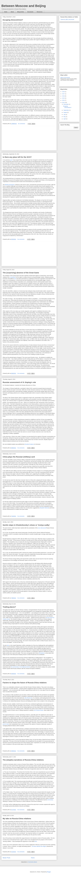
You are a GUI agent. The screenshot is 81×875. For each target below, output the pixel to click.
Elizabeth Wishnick (44, 507)
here (36, 841)
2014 (63, 100)
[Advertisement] (29, 138)
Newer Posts (6, 858)
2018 (63, 91)
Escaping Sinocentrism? (13, 20)
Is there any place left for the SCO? (17, 157)
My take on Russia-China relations (17, 819)
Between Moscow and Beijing (23, 6)
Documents (30, 11)
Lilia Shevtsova (28, 698)
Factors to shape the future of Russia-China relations (25, 683)
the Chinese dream (38, 710)
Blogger (49, 871)
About (12, 11)
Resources (39, 11)
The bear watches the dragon (39, 846)
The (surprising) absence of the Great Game (21, 273)
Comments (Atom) (32, 862)
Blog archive (20, 11)
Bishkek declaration (10, 184)
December (66, 104)
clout (15, 278)
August (65, 112)
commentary (50, 799)
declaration (41, 653)
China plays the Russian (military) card (19, 457)
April (64, 118)
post (11, 160)
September (66, 110)
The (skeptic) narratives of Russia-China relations (23, 760)
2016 (63, 96)
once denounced (42, 528)
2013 (63, 102)
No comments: (22, 123)
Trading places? (9, 607)
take (8, 645)
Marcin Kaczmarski (65, 77)
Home (5, 11)
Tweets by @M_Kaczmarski (67, 19)
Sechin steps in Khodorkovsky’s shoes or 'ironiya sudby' (26, 525)
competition (13, 277)
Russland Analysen (29, 444)
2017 (63, 93)
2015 (63, 98)
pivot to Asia (6, 724)
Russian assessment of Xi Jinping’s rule (19, 382)
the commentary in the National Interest (20, 667)
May (64, 116)
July (64, 114)
